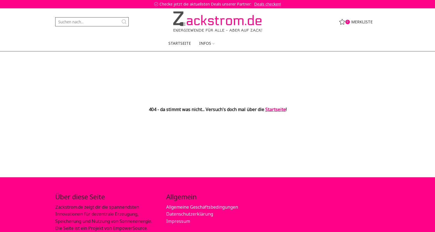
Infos (206, 43)
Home (61, 60)
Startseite (179, 43)
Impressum (178, 221)
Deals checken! (267, 4)
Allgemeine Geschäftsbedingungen (202, 207)
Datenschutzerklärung (189, 214)
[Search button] (124, 22)
